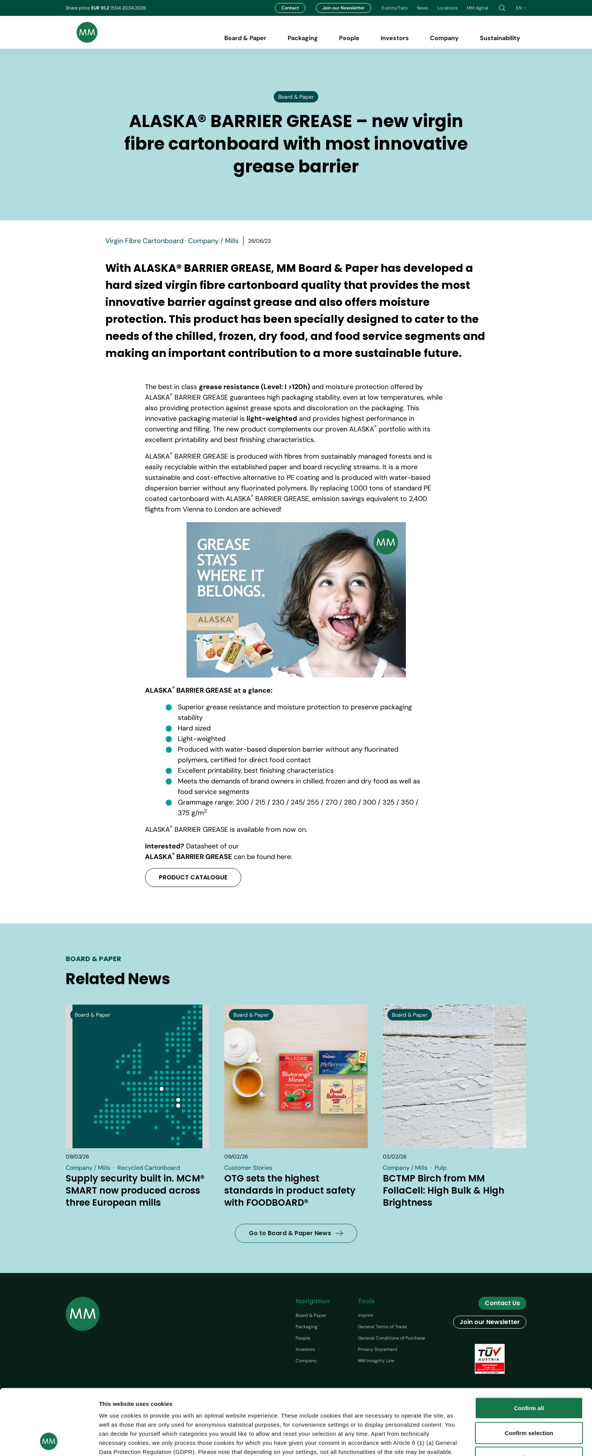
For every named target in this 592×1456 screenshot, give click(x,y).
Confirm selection (529, 1371)
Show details (437, 1441)
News (422, 8)
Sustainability (500, 38)
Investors (395, 38)
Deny (529, 1396)
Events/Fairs (395, 8)
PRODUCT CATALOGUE (193, 877)
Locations (447, 8)
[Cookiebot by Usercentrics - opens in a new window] (49, 1441)
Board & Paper (245, 38)
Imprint (365, 1315)
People (349, 38)
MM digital (477, 8)
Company (444, 38)
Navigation (313, 1301)
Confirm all (529, 1346)
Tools (366, 1301)
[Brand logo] (81, 32)
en (521, 8)
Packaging (303, 38)
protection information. (247, 1408)
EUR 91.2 (100, 8)
